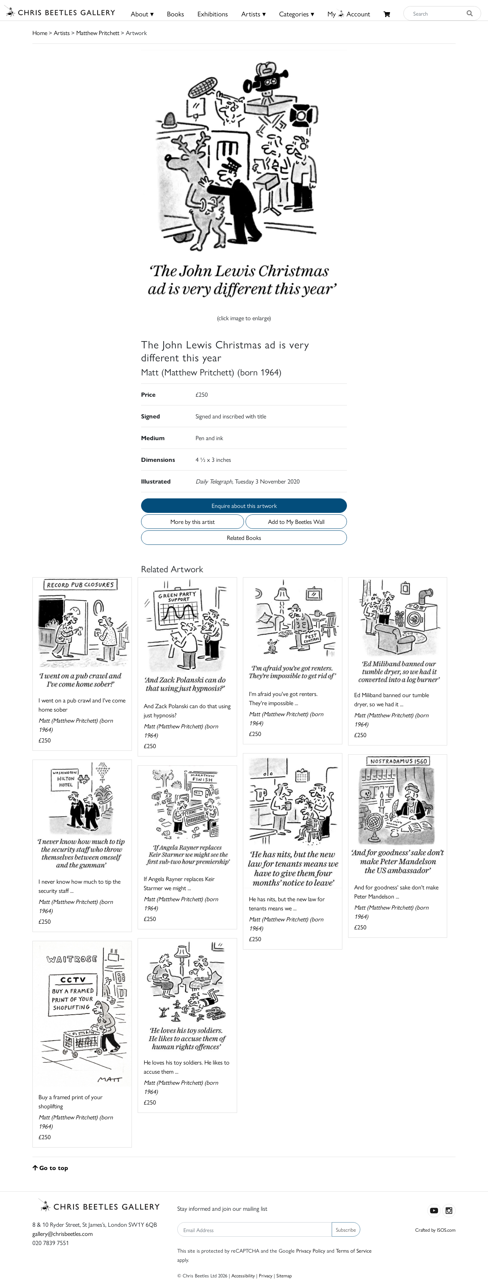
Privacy (265, 1275)
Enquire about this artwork (244, 505)
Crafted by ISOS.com (435, 1229)
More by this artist (192, 521)
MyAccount (348, 13)
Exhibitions (212, 13)
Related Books (244, 537)
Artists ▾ (253, 13)
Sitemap (284, 1275)
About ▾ (142, 13)
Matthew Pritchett (97, 32)
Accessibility (243, 1275)
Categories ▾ (296, 13)
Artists (62, 32)
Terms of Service (354, 1250)
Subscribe (346, 1229)
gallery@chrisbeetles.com (62, 1233)
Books (175, 13)
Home (39, 32)
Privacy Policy (310, 1250)
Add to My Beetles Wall (296, 521)
